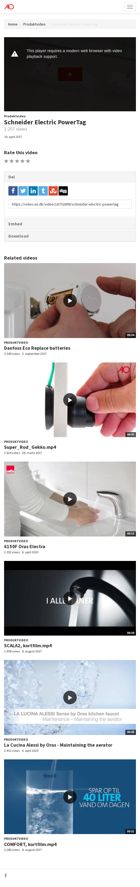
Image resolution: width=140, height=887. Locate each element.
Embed (15, 223)
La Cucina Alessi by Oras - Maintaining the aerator (58, 745)
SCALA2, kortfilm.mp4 (28, 645)
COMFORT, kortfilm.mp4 (30, 844)
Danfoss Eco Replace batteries (37, 348)
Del (11, 176)
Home (13, 24)
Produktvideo (34, 24)
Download (18, 236)
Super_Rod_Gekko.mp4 (30, 447)
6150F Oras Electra (24, 546)
